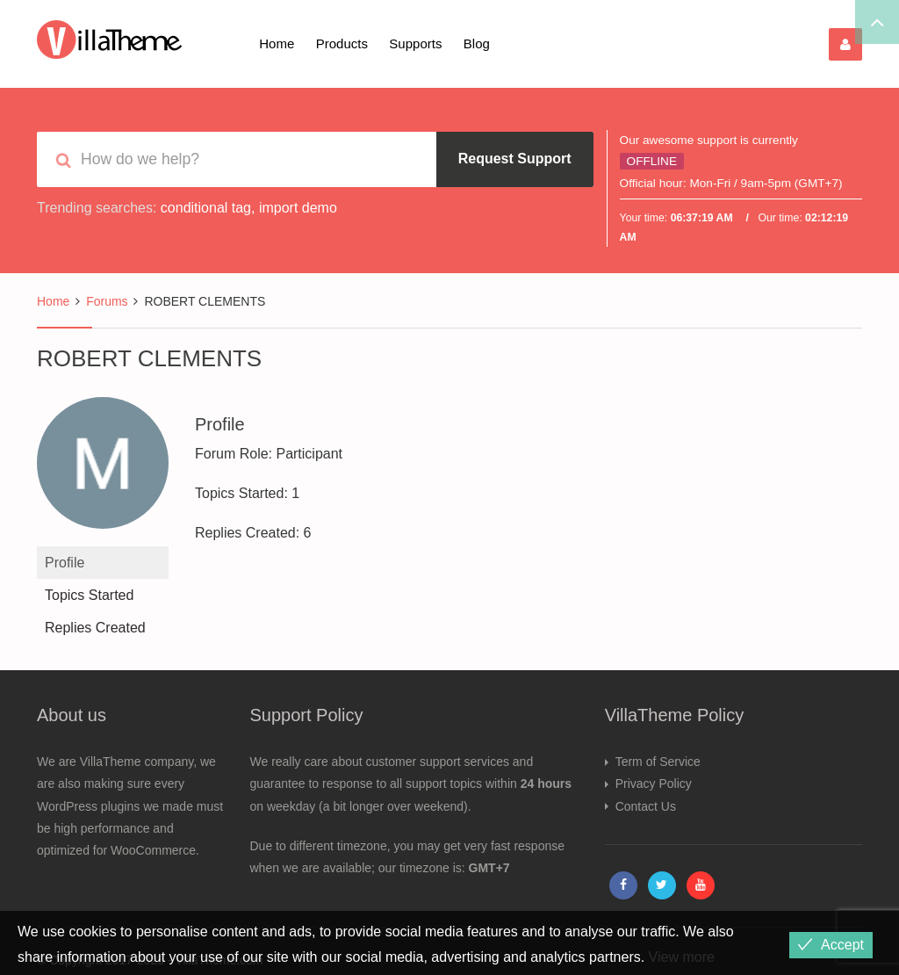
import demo (298, 207)
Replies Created (95, 627)
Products (342, 43)
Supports (415, 43)
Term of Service (658, 762)
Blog (477, 43)
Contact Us (645, 806)
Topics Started (89, 595)
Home (276, 43)
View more (682, 957)
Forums (106, 301)
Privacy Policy (653, 783)
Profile (64, 562)
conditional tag (206, 207)
